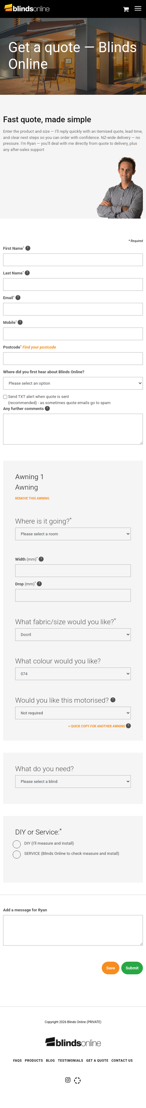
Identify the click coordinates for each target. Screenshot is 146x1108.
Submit (132, 970)
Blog (50, 1061)
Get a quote (97, 1061)
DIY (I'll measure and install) (49, 845)
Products (34, 1061)
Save (110, 970)
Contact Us (122, 1061)
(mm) (29, 560)
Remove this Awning (32, 500)
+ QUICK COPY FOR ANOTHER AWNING (96, 728)
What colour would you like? (58, 663)
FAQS (17, 1061)
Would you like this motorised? (65, 702)
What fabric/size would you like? (65, 624)
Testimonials (70, 1061)
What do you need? (44, 771)
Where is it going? (43, 523)
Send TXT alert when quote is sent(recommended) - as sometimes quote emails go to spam (59, 401)
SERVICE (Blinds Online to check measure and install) (71, 855)
